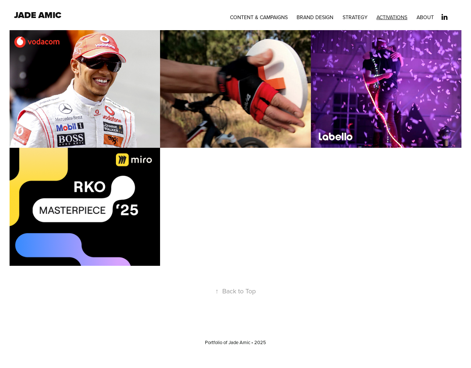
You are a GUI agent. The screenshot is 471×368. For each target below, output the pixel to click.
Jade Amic (37, 15)
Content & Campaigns (259, 17)
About (425, 17)
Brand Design (315, 17)
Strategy (355, 17)
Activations (391, 17)
